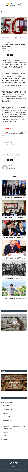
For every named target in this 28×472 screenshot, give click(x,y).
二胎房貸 (3, 436)
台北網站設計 (14, 466)
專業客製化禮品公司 (8, 420)
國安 (4, 154)
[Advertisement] (14, 350)
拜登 (7, 154)
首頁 (3, 37)
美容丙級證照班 (7, 405)
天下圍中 (15, 37)
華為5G (12, 154)
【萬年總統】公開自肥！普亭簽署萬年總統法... (14, 258)
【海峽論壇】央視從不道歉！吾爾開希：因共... (14, 238)
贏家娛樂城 (5, 413)
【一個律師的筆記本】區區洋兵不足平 (14, 278)
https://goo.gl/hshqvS (8, 144)
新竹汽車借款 (4, 428)
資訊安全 (17, 154)
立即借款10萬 (4, 432)
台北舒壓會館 (8, 409)
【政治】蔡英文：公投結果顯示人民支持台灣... (14, 197)
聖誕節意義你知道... (14, 382)
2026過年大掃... (14, 322)
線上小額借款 (4, 439)
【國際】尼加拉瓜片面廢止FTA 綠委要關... (14, 217)
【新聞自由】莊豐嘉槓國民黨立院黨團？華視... (14, 298)
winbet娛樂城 (6, 416)
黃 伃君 (5, 48)
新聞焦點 (9, 37)
